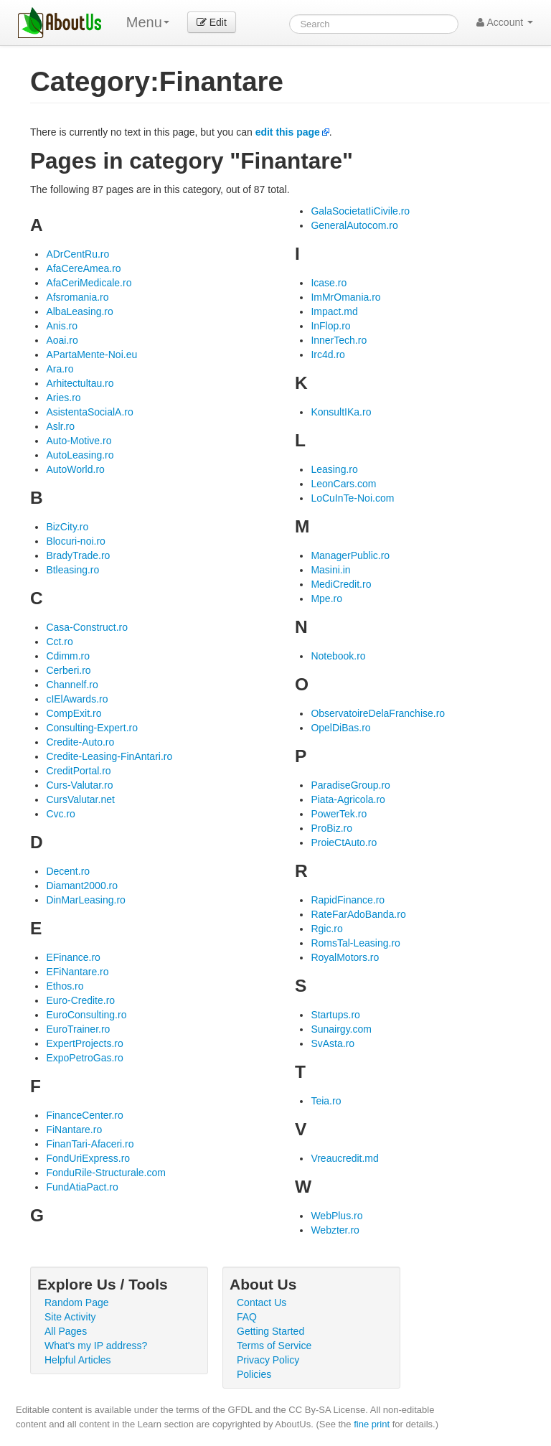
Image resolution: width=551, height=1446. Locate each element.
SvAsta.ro (332, 1043)
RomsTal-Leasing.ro (355, 943)
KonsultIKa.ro (341, 412)
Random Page (76, 1302)
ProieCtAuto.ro (344, 842)
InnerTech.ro (339, 340)
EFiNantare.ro (77, 971)
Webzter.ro (335, 1230)
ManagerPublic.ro (350, 555)
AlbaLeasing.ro (79, 311)
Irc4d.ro (327, 354)
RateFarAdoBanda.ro (358, 914)
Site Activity (70, 1317)
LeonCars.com (343, 483)
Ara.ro (59, 369)
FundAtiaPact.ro (82, 1187)
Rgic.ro (326, 928)
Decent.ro (68, 871)
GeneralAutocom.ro (354, 225)
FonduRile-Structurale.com (106, 1172)
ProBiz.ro (331, 828)
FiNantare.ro (74, 1129)
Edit (212, 22)
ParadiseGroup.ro (350, 785)
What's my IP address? (95, 1345)
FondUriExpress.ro (88, 1158)
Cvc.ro (60, 814)
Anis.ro (61, 326)
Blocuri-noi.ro (75, 541)
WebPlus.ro (336, 1215)
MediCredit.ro (341, 584)
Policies (254, 1374)
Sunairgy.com (341, 1029)
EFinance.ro (73, 957)
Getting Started (270, 1331)
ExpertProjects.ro (84, 1043)
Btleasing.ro (72, 570)
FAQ (247, 1317)
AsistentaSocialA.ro (89, 412)
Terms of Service (274, 1345)
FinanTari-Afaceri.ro (89, 1144)
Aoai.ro (61, 340)
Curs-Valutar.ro (79, 785)
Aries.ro (63, 397)
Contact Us (261, 1302)
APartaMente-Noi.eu (91, 354)
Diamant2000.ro (82, 885)
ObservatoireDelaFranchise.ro (378, 713)
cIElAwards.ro (77, 699)
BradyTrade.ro (78, 555)
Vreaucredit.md (344, 1158)
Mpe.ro (326, 598)
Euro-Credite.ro (80, 1000)
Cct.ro (59, 641)
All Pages (65, 1331)
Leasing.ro (334, 469)
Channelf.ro (72, 684)
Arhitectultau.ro (79, 383)
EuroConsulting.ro (86, 1014)
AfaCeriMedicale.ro (88, 282)
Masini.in (330, 570)
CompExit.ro (73, 713)
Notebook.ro (338, 656)
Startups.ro (335, 1014)
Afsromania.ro (77, 297)
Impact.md (334, 311)
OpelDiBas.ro (340, 727)
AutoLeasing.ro (79, 455)
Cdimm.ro (68, 656)
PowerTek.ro (339, 814)
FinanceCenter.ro (84, 1115)
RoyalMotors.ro (345, 957)
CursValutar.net (80, 799)
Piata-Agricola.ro (348, 799)
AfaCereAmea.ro (83, 268)
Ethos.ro (64, 986)
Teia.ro (326, 1101)
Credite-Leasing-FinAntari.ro (109, 756)
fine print (372, 1424)
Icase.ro (329, 282)
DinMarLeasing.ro (86, 900)
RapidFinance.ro (348, 900)
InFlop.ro (330, 326)
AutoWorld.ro (75, 469)
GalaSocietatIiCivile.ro (360, 211)
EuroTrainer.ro (78, 1029)
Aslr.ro (60, 426)
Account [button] (504, 22)
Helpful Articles (77, 1360)
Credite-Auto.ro (80, 742)
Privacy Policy (268, 1360)
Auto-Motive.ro (78, 440)
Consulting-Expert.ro (92, 727)
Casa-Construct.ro (87, 627)
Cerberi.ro (68, 670)
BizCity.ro (67, 526)
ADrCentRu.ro (77, 254)
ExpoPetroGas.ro (84, 1058)
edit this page (287, 132)
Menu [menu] (147, 22)
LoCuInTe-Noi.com (352, 498)
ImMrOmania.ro (345, 297)
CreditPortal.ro (78, 770)
